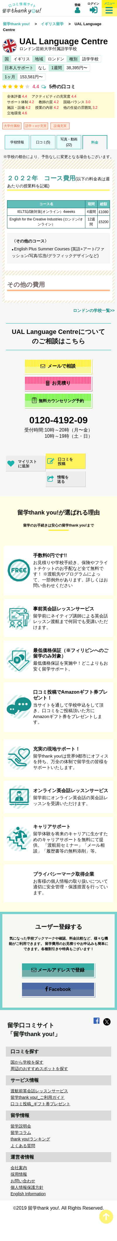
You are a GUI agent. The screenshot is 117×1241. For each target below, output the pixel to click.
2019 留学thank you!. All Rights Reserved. (60, 1208)
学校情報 (17, 142)
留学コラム (21, 1132)
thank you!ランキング (30, 1139)
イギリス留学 (52, 24)
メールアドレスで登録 (57, 970)
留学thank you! (16, 24)
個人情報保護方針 (27, 1187)
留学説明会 (21, 1126)
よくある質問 (23, 1145)
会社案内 (19, 1167)
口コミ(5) (43, 142)
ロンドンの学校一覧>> (94, 310)
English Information (28, 1193)
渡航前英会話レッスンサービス (39, 1091)
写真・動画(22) (68, 142)
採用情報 (19, 1174)
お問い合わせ (23, 1181)
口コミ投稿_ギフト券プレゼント (40, 1103)
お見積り (58, 383)
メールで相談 (58, 366)
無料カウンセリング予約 (58, 400)
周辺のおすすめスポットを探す (39, 1068)
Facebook (58, 989)
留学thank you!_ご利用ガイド (38, 1097)
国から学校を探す (27, 1062)
